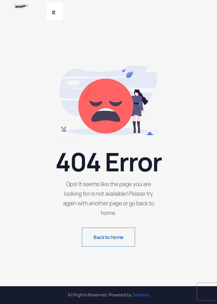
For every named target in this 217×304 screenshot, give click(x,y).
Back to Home (108, 237)
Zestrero (141, 295)
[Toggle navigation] (54, 11)
